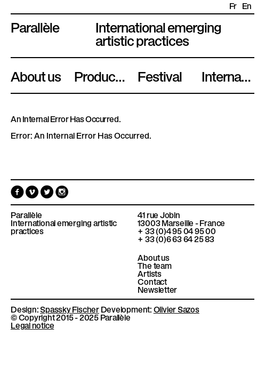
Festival (160, 75)
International (228, 75)
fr (233, 5)
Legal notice (32, 325)
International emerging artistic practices (64, 227)
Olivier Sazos (176, 309)
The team (154, 265)
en (247, 5)
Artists (149, 273)
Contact (152, 281)
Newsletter (157, 289)
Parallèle (35, 26)
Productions (100, 75)
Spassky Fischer (69, 309)
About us (36, 75)
